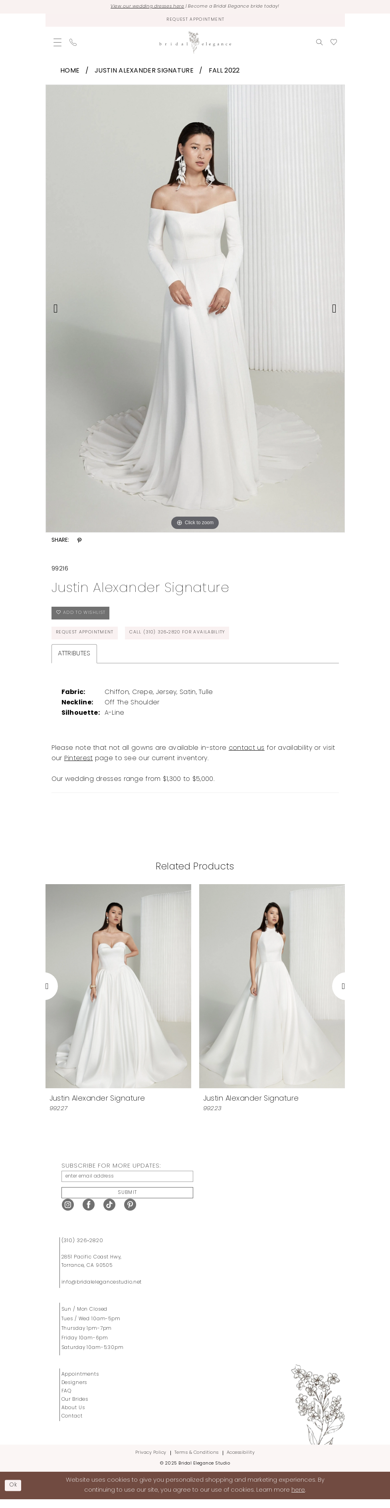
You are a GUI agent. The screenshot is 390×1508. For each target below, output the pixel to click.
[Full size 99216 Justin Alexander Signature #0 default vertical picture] (195, 310)
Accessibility (241, 1461)
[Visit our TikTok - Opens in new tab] (109, 1213)
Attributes (74, 659)
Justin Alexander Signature (144, 72)
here (298, 1499)
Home (69, 72)
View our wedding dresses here (140, 7)
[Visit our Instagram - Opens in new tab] (67, 1213)
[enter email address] (127, 1182)
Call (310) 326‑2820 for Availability (189, 637)
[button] (57, 44)
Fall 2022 (224, 72)
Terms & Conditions (196, 1461)
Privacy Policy (150, 1461)
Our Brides (75, 1408)
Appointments (80, 1382)
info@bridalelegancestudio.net (101, 1290)
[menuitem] (57, 44)
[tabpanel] (195, 310)
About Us (73, 1416)
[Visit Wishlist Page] (334, 44)
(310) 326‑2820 (82, 1249)
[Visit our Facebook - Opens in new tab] (88, 1213)
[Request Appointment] (195, 21)
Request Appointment (87, 637)
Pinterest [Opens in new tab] (78, 764)
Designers (74, 1391)
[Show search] (319, 44)
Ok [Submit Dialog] (14, 1493)
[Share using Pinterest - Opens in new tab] (79, 542)
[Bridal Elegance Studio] (195, 44)
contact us (247, 754)
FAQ (66, 1399)
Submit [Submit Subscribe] (128, 1200)
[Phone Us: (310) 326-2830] (73, 43)
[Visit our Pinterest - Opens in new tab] (130, 1213)
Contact (72, 1424)
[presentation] (118, 992)
